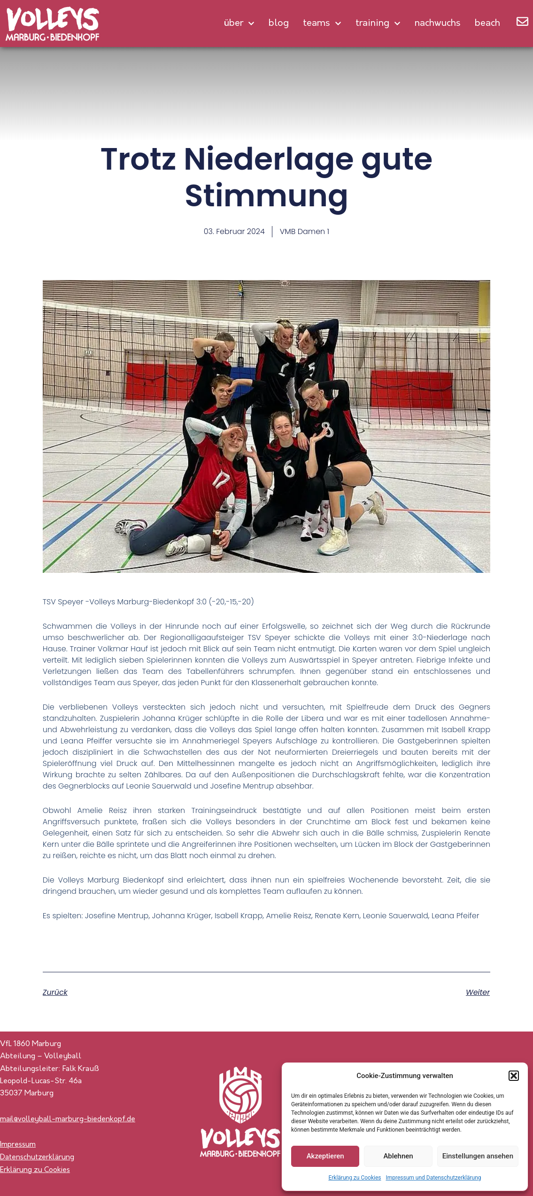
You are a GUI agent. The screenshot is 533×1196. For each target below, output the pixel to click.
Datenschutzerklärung (38, 1157)
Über (239, 23)
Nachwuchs (438, 23)
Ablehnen (398, 1156)
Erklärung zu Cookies (354, 1177)
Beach (487, 23)
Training (378, 23)
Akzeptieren (325, 1156)
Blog (279, 23)
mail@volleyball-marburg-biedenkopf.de (70, 1119)
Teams (322, 23)
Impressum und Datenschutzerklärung (433, 1177)
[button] (513, 1075)
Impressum (18, 1145)
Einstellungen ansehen (477, 1156)
